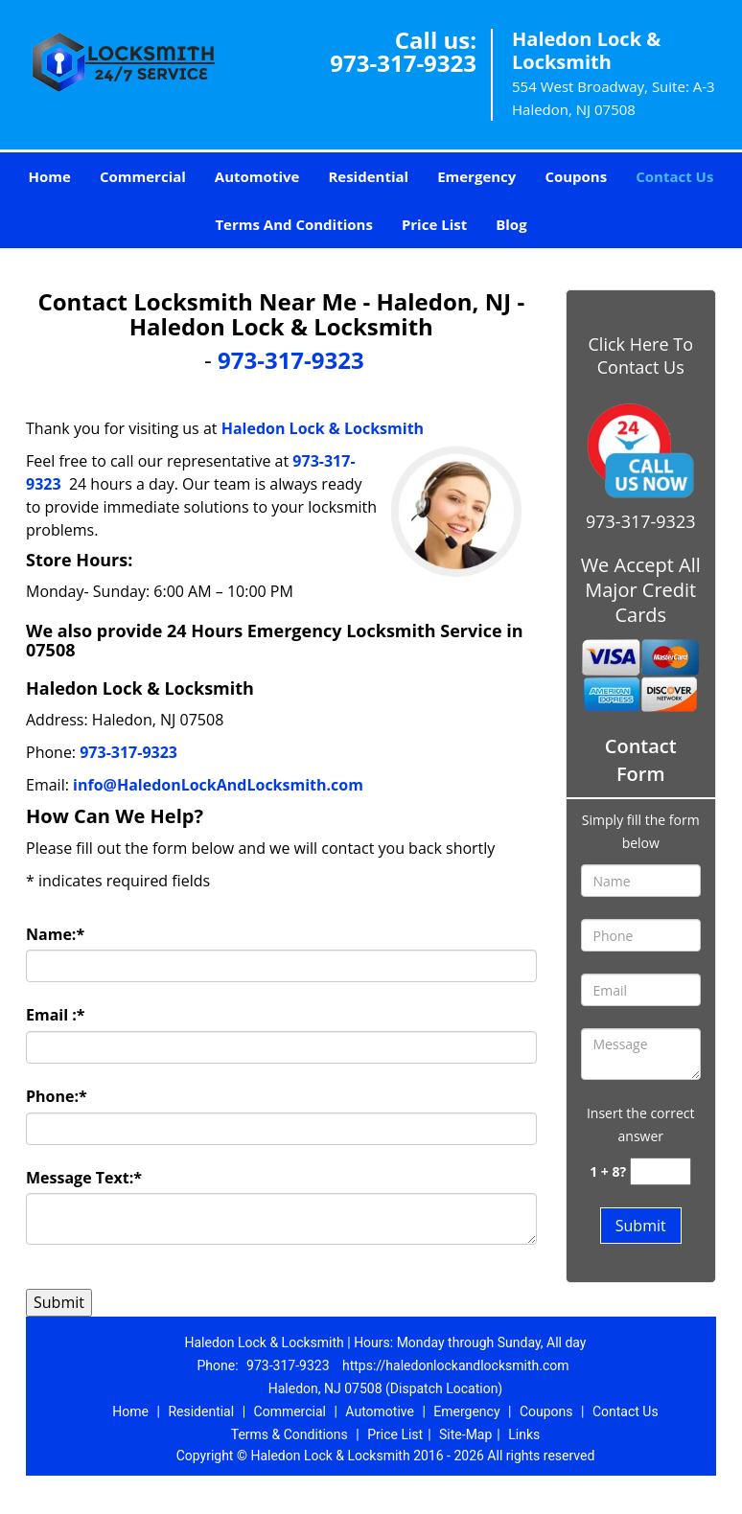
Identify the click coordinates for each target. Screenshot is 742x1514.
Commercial (143, 176)
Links (524, 1434)
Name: (55, 934)
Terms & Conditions (289, 1434)
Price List (434, 224)
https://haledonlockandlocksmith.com (455, 1365)
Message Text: (84, 1177)
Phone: (56, 1096)
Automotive (257, 176)
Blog (511, 224)
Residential (368, 176)
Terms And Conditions (294, 224)
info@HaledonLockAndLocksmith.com (218, 784)
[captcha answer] (660, 1171)
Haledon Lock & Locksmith (322, 428)
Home (50, 176)
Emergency (476, 176)
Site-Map (465, 1434)
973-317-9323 (403, 63)
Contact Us (674, 176)
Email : (55, 1014)
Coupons (576, 176)
